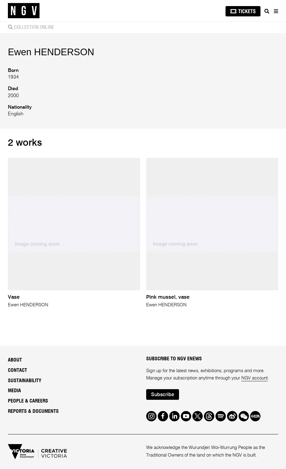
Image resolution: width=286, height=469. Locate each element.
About (15, 360)
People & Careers (28, 401)
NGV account (254, 378)
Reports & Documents (33, 411)
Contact (17, 370)
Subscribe (162, 395)
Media (14, 390)
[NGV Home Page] (24, 10)
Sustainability (24, 380)
